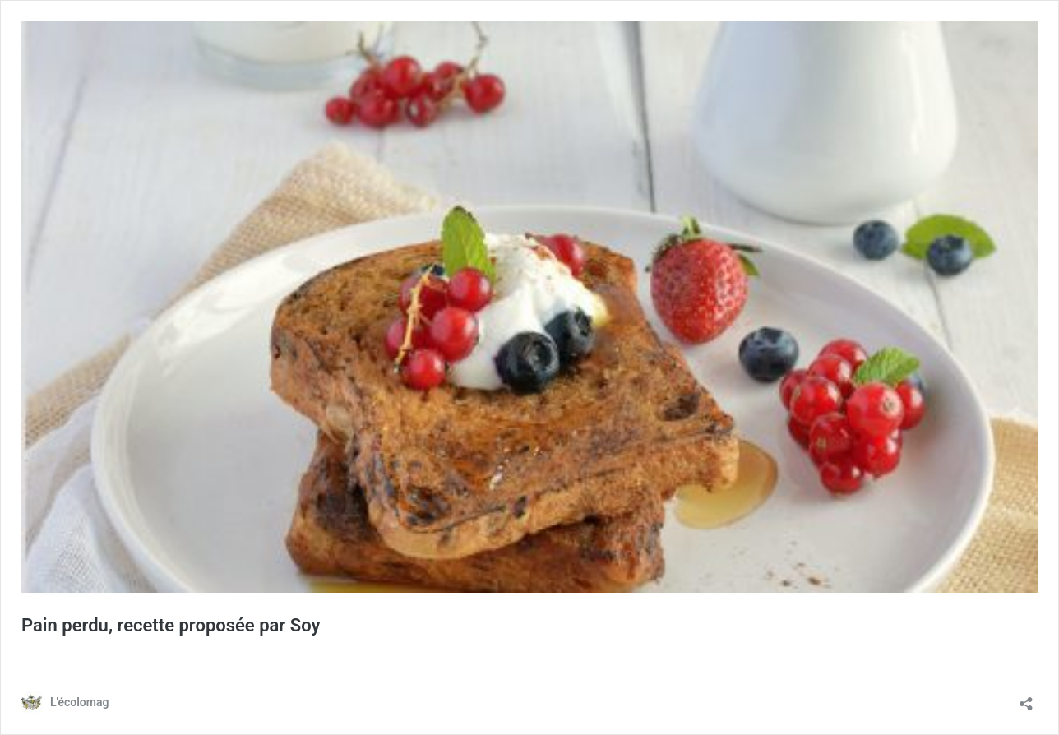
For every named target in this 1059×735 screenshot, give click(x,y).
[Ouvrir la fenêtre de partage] (1026, 698)
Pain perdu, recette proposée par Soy (170, 625)
